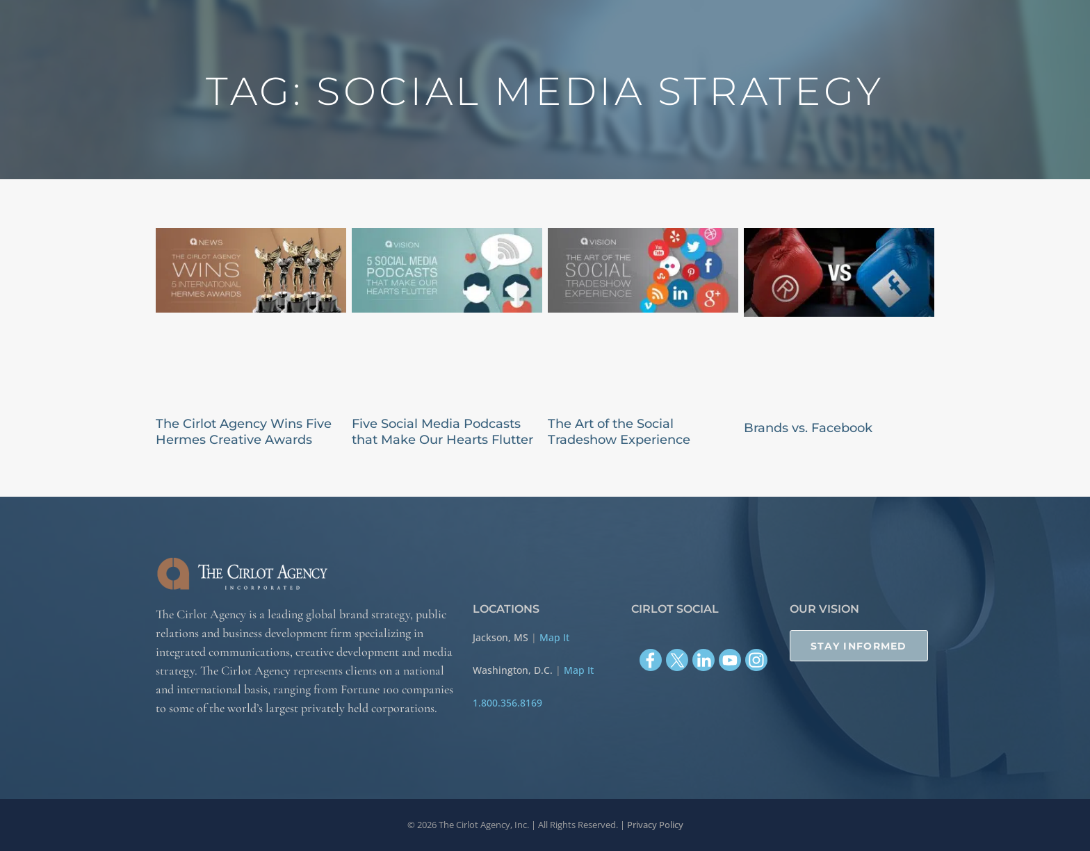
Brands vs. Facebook (808, 428)
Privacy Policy (655, 824)
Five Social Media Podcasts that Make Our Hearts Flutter (442, 431)
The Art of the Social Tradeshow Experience (619, 431)
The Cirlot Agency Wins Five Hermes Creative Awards (244, 431)
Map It (554, 637)
